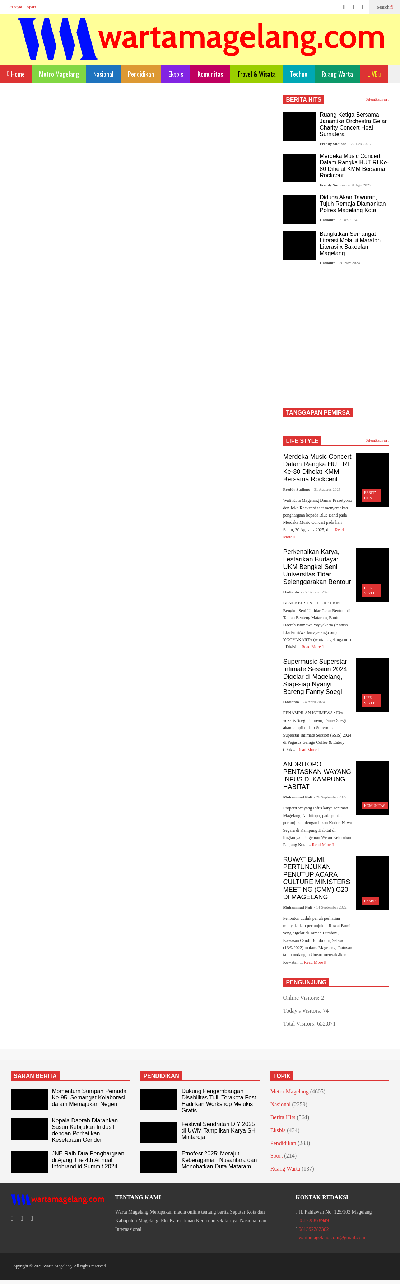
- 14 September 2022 (330, 907)
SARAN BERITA (35, 1076)
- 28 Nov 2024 (348, 263)
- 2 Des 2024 (347, 220)
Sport (31, 7)
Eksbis (175, 74)
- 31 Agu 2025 (359, 185)
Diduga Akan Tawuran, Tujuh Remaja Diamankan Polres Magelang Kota (353, 203)
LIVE (374, 74)
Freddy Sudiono (333, 143)
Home (16, 73)
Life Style (14, 7)
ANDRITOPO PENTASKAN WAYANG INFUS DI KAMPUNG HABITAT (317, 775)
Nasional (103, 74)
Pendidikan (141, 74)
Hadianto (327, 220)
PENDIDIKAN (161, 1076)
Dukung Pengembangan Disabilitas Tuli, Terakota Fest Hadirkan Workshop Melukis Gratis (218, 1100)
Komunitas (210, 74)
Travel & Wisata (256, 74)
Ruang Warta (337, 74)
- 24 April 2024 (313, 702)
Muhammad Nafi (297, 797)
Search (385, 7)
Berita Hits (283, 1117)
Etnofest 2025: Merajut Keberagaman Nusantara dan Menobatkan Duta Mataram (219, 1159)
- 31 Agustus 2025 (326, 489)
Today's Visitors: (303, 1011)
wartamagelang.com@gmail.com (332, 1237)
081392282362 (314, 1229)
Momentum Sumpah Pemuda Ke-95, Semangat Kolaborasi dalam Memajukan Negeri (89, 1097)
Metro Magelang (59, 74)
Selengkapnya (377, 99)
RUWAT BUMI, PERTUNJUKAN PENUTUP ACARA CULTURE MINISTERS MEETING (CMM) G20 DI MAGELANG (316, 878)
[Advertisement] (140, 155)
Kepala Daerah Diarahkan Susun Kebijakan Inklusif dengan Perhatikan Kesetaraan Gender (85, 1130)
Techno (298, 74)
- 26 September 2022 (330, 797)
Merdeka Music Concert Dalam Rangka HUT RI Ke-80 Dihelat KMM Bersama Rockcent (354, 165)
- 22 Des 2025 (359, 143)
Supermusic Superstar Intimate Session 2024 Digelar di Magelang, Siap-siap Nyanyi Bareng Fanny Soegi (315, 676)
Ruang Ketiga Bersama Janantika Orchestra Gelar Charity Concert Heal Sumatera (353, 124)
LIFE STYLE (302, 441)
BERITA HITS (304, 100)
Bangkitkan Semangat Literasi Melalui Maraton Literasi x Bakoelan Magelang (350, 243)
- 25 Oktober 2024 (315, 592)
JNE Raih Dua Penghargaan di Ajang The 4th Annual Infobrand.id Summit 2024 (88, 1159)
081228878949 (314, 1220)
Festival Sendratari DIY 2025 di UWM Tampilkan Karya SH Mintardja (218, 1130)
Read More (313, 646)
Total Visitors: (300, 1024)
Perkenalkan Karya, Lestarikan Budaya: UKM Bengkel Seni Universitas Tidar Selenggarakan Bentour (317, 566)
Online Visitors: (302, 998)
